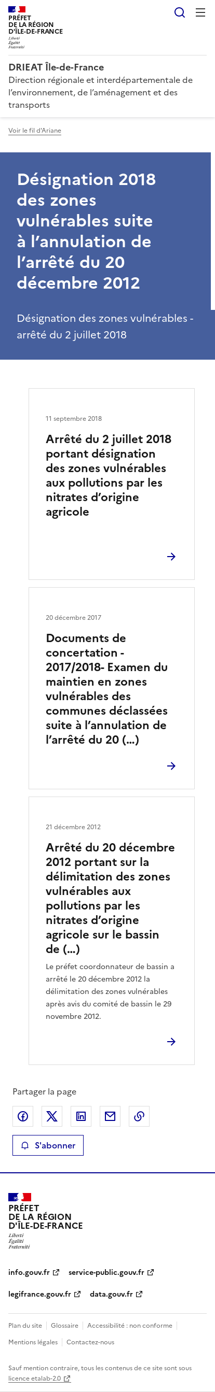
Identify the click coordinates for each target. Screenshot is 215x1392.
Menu (200, 12)
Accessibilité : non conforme (129, 1325)
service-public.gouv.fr (106, 1272)
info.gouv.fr (29, 1272)
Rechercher (179, 12)
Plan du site (25, 1325)
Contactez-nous (90, 1342)
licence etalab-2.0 (34, 1378)
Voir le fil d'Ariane (34, 130)
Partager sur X (52, 1116)
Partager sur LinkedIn (81, 1116)
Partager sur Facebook (22, 1116)
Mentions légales (33, 1342)
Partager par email (110, 1116)
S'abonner (48, 1145)
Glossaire (64, 1325)
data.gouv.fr (111, 1294)
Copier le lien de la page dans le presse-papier (139, 1116)
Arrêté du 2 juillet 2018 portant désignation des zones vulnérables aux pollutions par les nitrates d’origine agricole (108, 475)
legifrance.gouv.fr (39, 1294)
